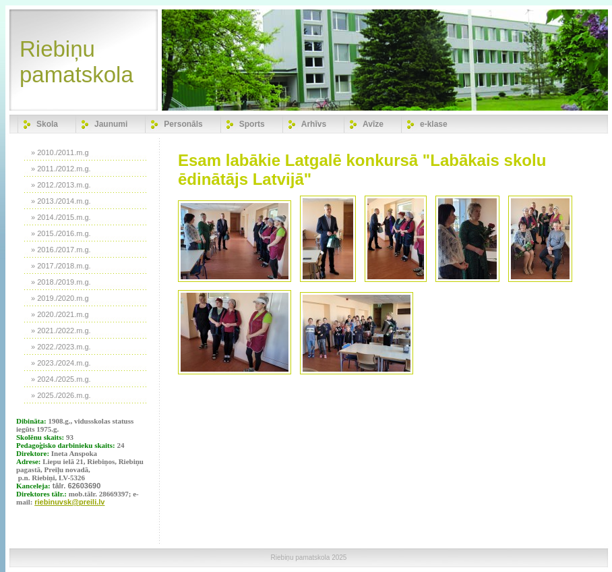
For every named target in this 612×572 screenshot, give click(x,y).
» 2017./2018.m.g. (61, 266)
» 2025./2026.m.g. (61, 395)
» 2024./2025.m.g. (61, 379)
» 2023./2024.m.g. (61, 363)
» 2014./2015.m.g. (61, 217)
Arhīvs (313, 124)
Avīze (373, 124)
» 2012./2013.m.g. (61, 185)
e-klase (434, 124)
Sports (252, 124)
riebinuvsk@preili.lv (69, 502)
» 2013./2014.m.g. (61, 201)
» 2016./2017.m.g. (61, 250)
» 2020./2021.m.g (60, 314)
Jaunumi (110, 124)
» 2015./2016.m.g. (61, 233)
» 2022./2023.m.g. (61, 347)
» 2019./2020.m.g (60, 298)
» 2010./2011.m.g (60, 152)
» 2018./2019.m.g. (61, 282)
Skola (47, 124)
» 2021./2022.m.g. (61, 330)
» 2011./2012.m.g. (61, 169)
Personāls (183, 124)
